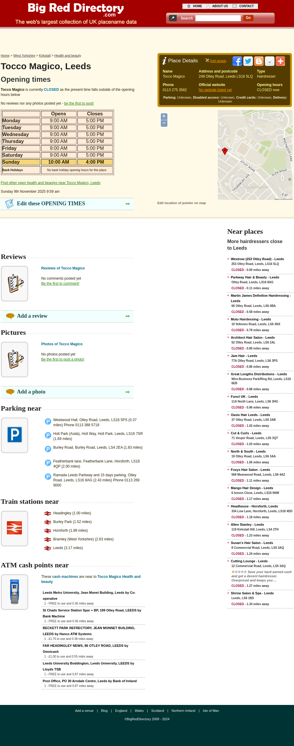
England (121, 710)
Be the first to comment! (60, 283)
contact (246, 6)
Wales (139, 710)
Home (5, 55)
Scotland (157, 710)
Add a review (32, 316)
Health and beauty (67, 55)
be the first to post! (79, 103)
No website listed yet (215, 90)
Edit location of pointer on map (182, 203)
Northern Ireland (184, 710)
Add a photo (31, 392)
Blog (104, 710)
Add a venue (84, 710)
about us (220, 6)
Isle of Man (211, 710)
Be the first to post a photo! (62, 359)
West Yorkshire (24, 55)
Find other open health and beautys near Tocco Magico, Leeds (50, 183)
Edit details (218, 61)
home (197, 6)
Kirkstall (45, 55)
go (248, 18)
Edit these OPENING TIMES (51, 204)
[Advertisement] (147, 40)
